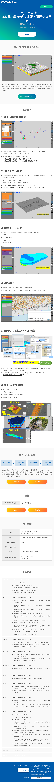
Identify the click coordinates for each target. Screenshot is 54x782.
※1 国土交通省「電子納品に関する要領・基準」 (16, 159)
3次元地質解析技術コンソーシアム (12, 375)
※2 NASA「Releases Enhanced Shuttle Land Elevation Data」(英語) (22, 187)
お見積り (16, 482)
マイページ (46, 6)
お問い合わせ (27, 770)
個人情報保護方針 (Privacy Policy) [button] (38, 774)
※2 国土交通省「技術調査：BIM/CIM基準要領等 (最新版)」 (19, 161)
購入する (27, 34)
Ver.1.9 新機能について (27, 96)
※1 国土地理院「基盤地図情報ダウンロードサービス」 (18, 185)
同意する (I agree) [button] (41, 777)
